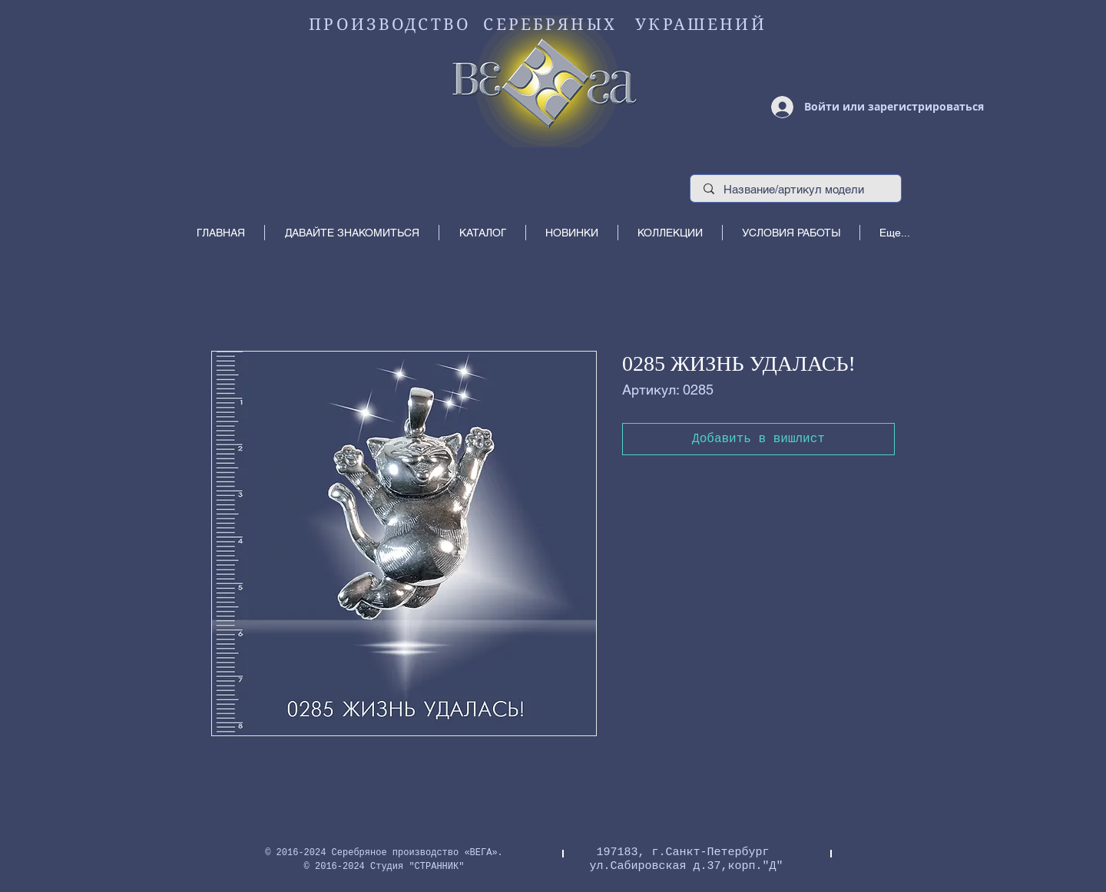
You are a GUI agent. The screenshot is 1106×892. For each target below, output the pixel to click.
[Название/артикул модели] (796, 189)
